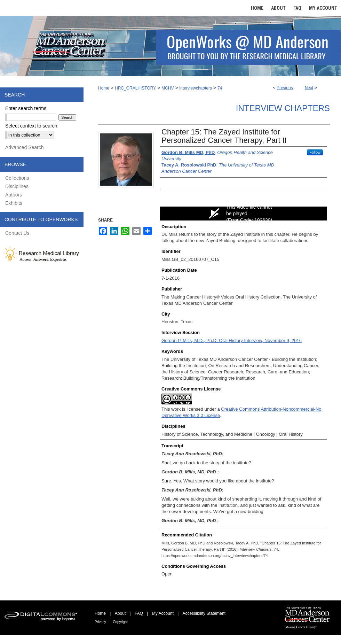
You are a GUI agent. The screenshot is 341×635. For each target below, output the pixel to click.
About (120, 613)
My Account (163, 613)
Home (103, 88)
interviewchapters (196, 88)
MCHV (167, 88)
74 (219, 88)
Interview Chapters (283, 108)
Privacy (100, 622)
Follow (314, 152)
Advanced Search (24, 147)
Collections (17, 178)
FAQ (139, 613)
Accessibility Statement (204, 613)
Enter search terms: (26, 108)
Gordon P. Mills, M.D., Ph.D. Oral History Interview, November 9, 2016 (231, 340)
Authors (13, 195)
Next (309, 87)
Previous (285, 87)
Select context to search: (31, 126)
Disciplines (17, 186)
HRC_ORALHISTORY (135, 88)
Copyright (120, 622)
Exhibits (13, 203)
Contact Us (17, 233)
